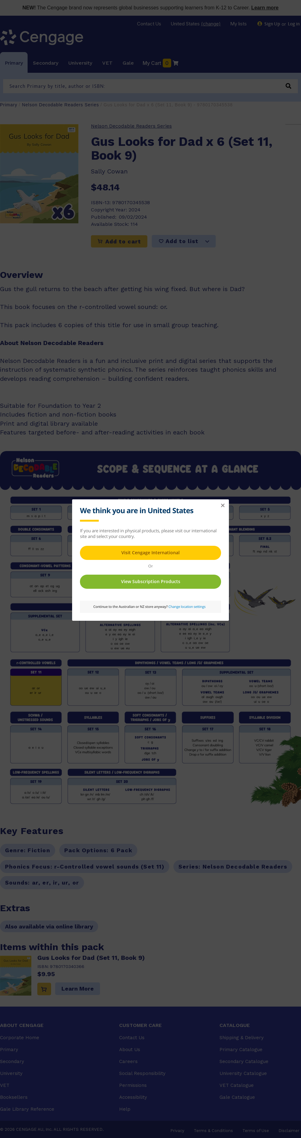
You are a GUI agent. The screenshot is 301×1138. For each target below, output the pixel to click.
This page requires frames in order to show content (150, 559)
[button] (222, 506)
